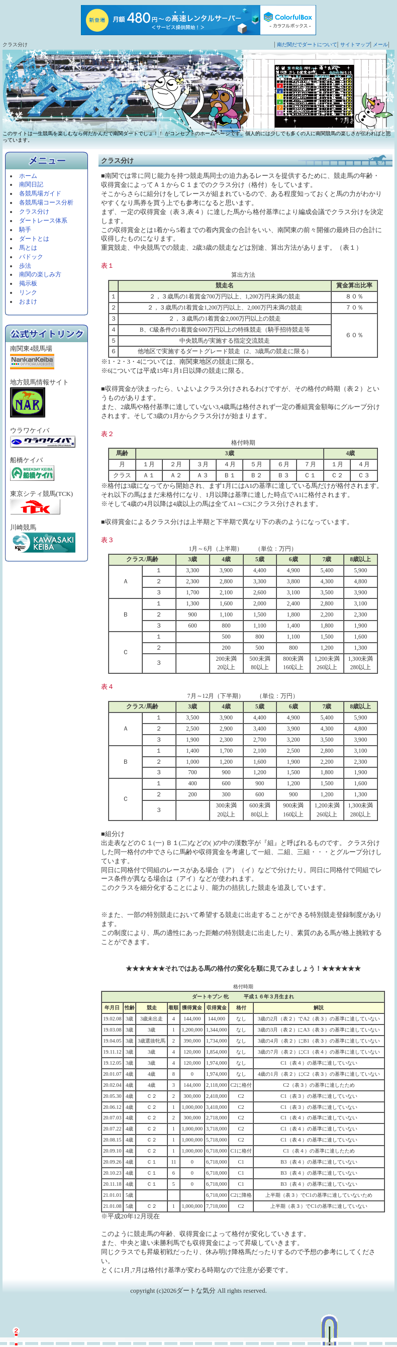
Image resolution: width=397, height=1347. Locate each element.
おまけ (28, 301)
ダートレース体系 (43, 221)
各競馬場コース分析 (46, 202)
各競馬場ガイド (40, 193)
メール (380, 44)
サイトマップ (355, 44)
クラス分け (34, 212)
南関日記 (31, 184)
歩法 (25, 266)
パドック (31, 257)
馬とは (28, 248)
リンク (28, 292)
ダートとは (34, 239)
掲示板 (28, 283)
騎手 (25, 230)
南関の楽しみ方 (40, 274)
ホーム (28, 176)
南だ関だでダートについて (307, 44)
